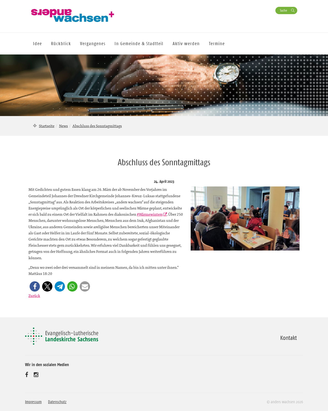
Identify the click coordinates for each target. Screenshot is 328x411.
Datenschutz (57, 401)
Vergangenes (92, 43)
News (63, 125)
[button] (35, 286)
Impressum (33, 401)
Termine (217, 43)
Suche (283, 10)
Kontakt (288, 337)
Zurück (34, 295)
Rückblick (61, 43)
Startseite (46, 125)
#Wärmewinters (150, 214)
